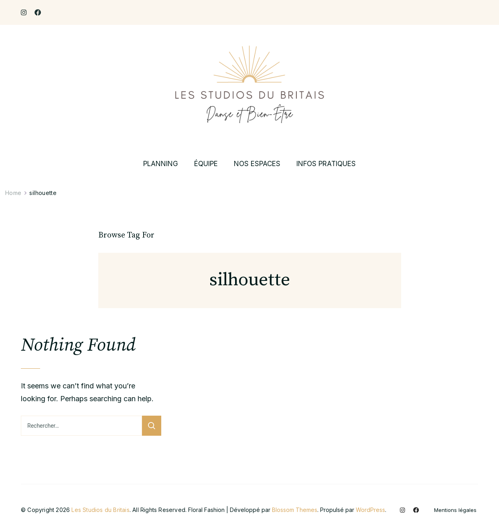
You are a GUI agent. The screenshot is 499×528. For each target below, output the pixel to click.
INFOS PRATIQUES (326, 163)
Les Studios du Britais (100, 509)
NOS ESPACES (257, 163)
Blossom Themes (294, 509)
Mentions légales (455, 510)
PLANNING (160, 163)
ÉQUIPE (206, 163)
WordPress (370, 509)
